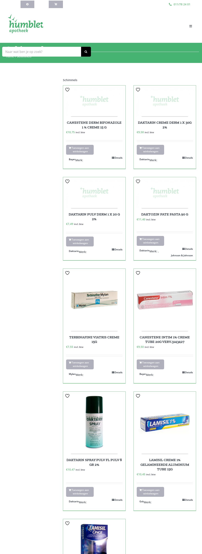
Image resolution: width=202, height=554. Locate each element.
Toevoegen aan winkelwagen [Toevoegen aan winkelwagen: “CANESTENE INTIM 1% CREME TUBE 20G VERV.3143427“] (151, 364)
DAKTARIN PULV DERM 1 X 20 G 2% (94, 216)
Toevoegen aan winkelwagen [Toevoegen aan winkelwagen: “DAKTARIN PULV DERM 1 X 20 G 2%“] (80, 241)
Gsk (141, 501)
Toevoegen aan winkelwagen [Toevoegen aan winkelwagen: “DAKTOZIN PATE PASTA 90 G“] (151, 240)
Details (119, 157)
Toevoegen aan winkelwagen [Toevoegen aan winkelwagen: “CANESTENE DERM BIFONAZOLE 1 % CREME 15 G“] (80, 149)
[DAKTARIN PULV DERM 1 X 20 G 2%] (94, 192)
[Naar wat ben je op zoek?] (41, 52)
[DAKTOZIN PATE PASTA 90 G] (165, 192)
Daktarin (144, 159)
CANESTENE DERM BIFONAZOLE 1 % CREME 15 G (94, 124)
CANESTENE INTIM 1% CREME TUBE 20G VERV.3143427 (165, 339)
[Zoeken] (86, 52)
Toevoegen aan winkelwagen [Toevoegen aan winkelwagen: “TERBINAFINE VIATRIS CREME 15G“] (80, 364)
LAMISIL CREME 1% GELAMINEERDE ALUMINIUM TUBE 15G (164, 464)
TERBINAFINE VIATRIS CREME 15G (94, 339)
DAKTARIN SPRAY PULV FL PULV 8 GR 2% (94, 462)
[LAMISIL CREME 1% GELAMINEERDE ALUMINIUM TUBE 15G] (165, 423)
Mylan (72, 374)
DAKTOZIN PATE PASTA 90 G (164, 214)
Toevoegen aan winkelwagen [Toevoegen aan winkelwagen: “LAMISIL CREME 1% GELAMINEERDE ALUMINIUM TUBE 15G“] (151, 491)
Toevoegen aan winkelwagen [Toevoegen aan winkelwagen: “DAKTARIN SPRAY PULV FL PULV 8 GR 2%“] (80, 491)
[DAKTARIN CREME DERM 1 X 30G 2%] (165, 101)
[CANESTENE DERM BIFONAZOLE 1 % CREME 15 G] (94, 101)
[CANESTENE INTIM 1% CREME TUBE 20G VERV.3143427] (165, 300)
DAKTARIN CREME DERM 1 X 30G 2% (165, 124)
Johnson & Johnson (182, 255)
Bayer (72, 159)
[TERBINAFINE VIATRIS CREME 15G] (94, 300)
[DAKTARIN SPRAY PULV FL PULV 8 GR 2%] (94, 423)
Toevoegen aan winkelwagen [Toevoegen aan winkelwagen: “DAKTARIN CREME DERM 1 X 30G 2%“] (151, 149)
